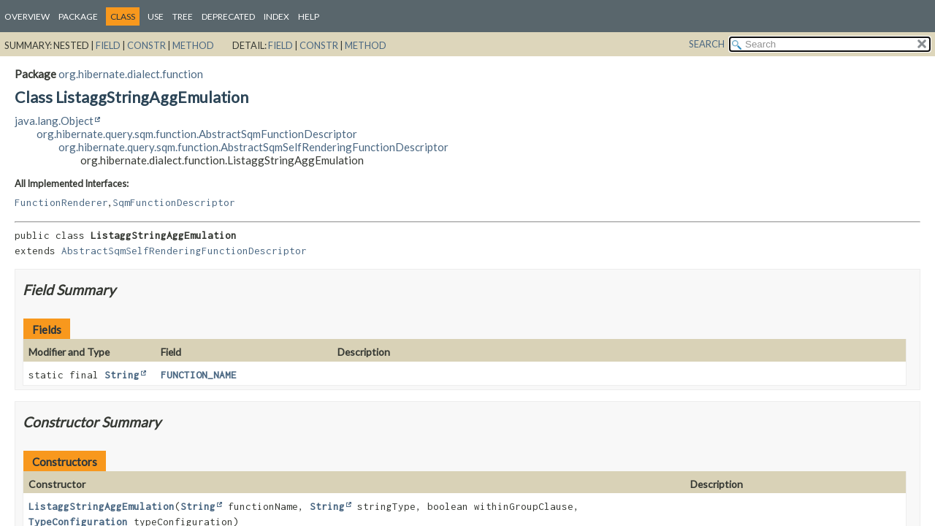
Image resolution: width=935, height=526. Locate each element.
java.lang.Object (54, 120)
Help (308, 16)
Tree (182, 16)
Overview (27, 16)
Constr (146, 45)
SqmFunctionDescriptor (173, 202)
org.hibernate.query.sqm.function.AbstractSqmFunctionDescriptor (197, 133)
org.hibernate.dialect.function (130, 73)
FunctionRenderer (61, 202)
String (122, 375)
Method (193, 45)
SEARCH (707, 44)
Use (156, 16)
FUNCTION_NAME (199, 375)
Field (108, 45)
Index (276, 16)
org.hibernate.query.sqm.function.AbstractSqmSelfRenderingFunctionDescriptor (253, 146)
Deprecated (228, 16)
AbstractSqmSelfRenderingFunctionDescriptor (184, 250)
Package (78, 16)
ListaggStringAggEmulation (101, 506)
